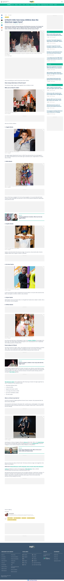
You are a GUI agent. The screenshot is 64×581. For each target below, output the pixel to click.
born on (26, 442)
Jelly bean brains (17, 518)
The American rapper (9, 382)
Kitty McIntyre (28, 469)
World (24, 4)
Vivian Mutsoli (16, 24)
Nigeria (16, 4)
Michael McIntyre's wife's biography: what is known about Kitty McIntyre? (26, 466)
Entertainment (33, 4)
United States (41, 442)
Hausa (13, 4)
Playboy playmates (30, 518)
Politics (20, 4)
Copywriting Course (44, 4)
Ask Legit (9, 15)
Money (48, 96)
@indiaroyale (35, 443)
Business (27, 4)
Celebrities (48, 69)
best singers (12, 372)
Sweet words (10, 518)
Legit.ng (6, 469)
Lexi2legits (24, 518)
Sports (55, 4)
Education (51, 4)
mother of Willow (32, 340)
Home (8, 4)
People (38, 4)
